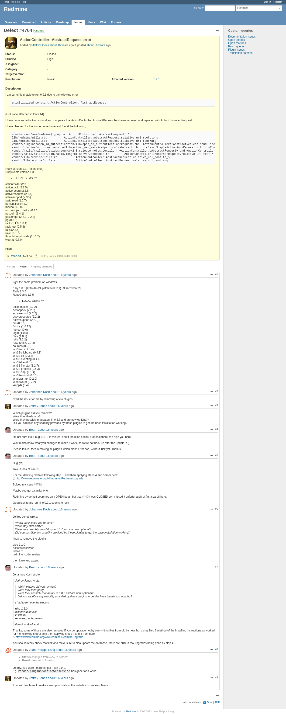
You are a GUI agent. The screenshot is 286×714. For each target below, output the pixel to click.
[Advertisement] (246, 128)
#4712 (44, 437)
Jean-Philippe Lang (42, 650)
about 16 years (59, 45)
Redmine (131, 711)
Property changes (41, 266)
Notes (23, 266)
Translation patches (240, 53)
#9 (216, 677)
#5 (216, 455)
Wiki (103, 22)
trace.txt (16, 256)
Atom (209, 702)
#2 (216, 391)
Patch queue (236, 46)
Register (277, 1)
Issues (78, 22)
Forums (116, 22)
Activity (46, 22)
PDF (217, 702)
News (91, 22)
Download (28, 22)
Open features (237, 43)
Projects (15, 1)
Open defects (236, 40)
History (11, 266)
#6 (216, 508)
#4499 (34, 469)
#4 (216, 429)
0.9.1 (157, 79)
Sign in (267, 1)
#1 (216, 274)
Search (198, 8)
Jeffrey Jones (40, 45)
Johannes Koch (39, 275)
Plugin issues (236, 49)
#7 (216, 566)
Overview (11, 22)
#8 (216, 649)
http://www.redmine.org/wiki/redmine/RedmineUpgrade (49, 478)
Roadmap (62, 22)
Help (24, 1)
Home (6, 1)
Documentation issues (242, 36)
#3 (216, 405)
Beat (33, 429)
